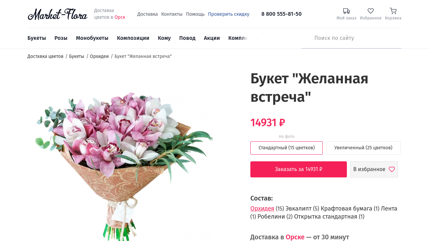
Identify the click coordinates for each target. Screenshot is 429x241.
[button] (226, 82)
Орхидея (262, 208)
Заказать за (303, 169)
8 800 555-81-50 (281, 14)
